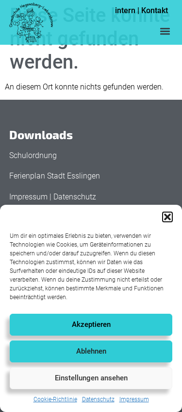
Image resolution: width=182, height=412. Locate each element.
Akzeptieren (91, 324)
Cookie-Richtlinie (55, 399)
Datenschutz (98, 399)
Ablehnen (91, 351)
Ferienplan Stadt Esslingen (54, 175)
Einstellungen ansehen (91, 378)
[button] (167, 217)
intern (125, 10)
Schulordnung (33, 155)
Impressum (134, 399)
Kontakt (154, 10)
